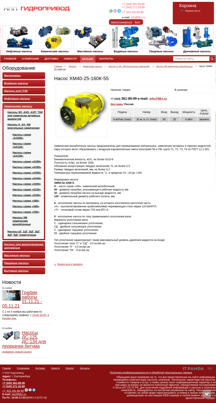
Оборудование (18, 68)
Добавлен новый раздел (17, 351)
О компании (23, 368)
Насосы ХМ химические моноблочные (174, 66)
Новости (11, 282)
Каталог (87, 58)
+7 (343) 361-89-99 (133, 3)
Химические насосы (92, 66)
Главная (58, 66)
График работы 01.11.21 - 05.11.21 (22, 299)
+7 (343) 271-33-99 (133, 7)
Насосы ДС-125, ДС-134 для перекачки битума (24, 339)
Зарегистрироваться (121, 22)
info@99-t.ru (138, 17)
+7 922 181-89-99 (133, 12)
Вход (137, 22)
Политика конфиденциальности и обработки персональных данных (151, 372)
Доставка (117, 104)
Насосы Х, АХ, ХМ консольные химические (129, 66)
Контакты (85, 368)
